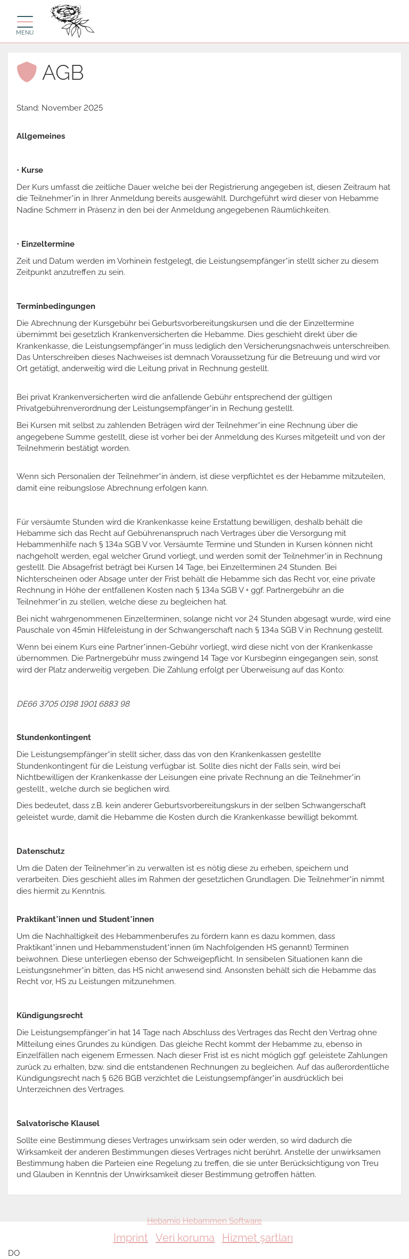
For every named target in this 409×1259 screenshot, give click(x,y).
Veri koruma (185, 1237)
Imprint (130, 1237)
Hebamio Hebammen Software (204, 1221)
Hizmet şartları (257, 1237)
